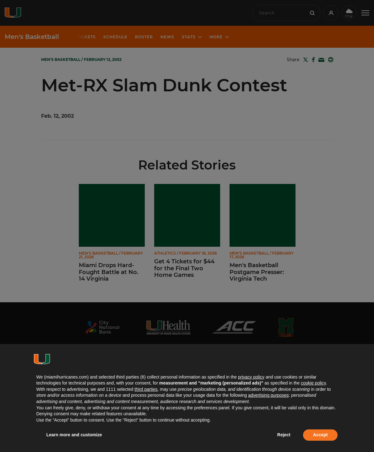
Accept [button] (320, 434)
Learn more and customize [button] (74, 434)
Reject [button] (283, 434)
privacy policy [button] (251, 376)
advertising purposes (268, 395)
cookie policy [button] (313, 382)
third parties (145, 389)
